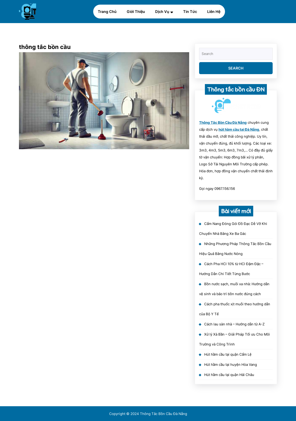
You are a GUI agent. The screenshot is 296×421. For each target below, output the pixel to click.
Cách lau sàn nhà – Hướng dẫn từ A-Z (234, 324)
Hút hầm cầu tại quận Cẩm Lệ (227, 354)
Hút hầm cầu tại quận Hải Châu (229, 375)
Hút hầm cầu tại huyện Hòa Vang (230, 364)
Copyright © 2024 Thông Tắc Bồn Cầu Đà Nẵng (148, 414)
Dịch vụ (162, 11)
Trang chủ (107, 11)
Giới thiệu (136, 11)
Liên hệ (213, 11)
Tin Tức (190, 11)
